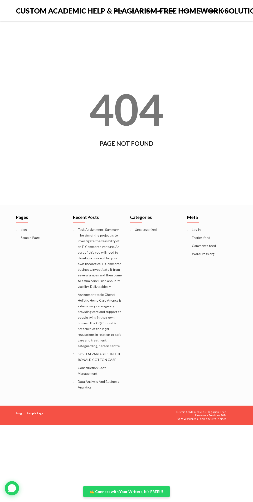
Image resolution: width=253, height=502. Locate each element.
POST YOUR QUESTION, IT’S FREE (151, 10)
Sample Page (30, 238)
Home (118, 10)
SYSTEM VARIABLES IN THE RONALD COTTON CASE (99, 357)
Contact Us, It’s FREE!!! (199, 10)
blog (227, 10)
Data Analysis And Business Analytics (98, 384)
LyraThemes (218, 418)
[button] (12, 488)
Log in (196, 229)
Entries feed (201, 238)
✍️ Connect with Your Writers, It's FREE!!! (126, 491)
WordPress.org (203, 254)
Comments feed (204, 246)
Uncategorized (146, 229)
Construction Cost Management (92, 370)
